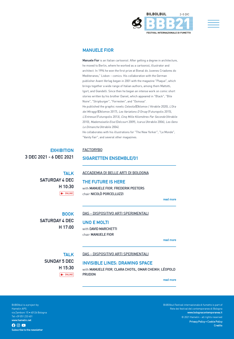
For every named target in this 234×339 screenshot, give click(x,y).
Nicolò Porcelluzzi (107, 194)
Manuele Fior (100, 188)
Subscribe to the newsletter (27, 329)
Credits (218, 325)
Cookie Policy (214, 321)
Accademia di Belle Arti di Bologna (115, 172)
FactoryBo (92, 149)
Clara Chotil (125, 269)
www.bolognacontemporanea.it (204, 312)
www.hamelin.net (21, 320)
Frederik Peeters (129, 188)
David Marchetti (103, 229)
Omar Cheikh (148, 269)
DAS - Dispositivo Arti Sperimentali (115, 213)
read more (169, 199)
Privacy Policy (197, 321)
